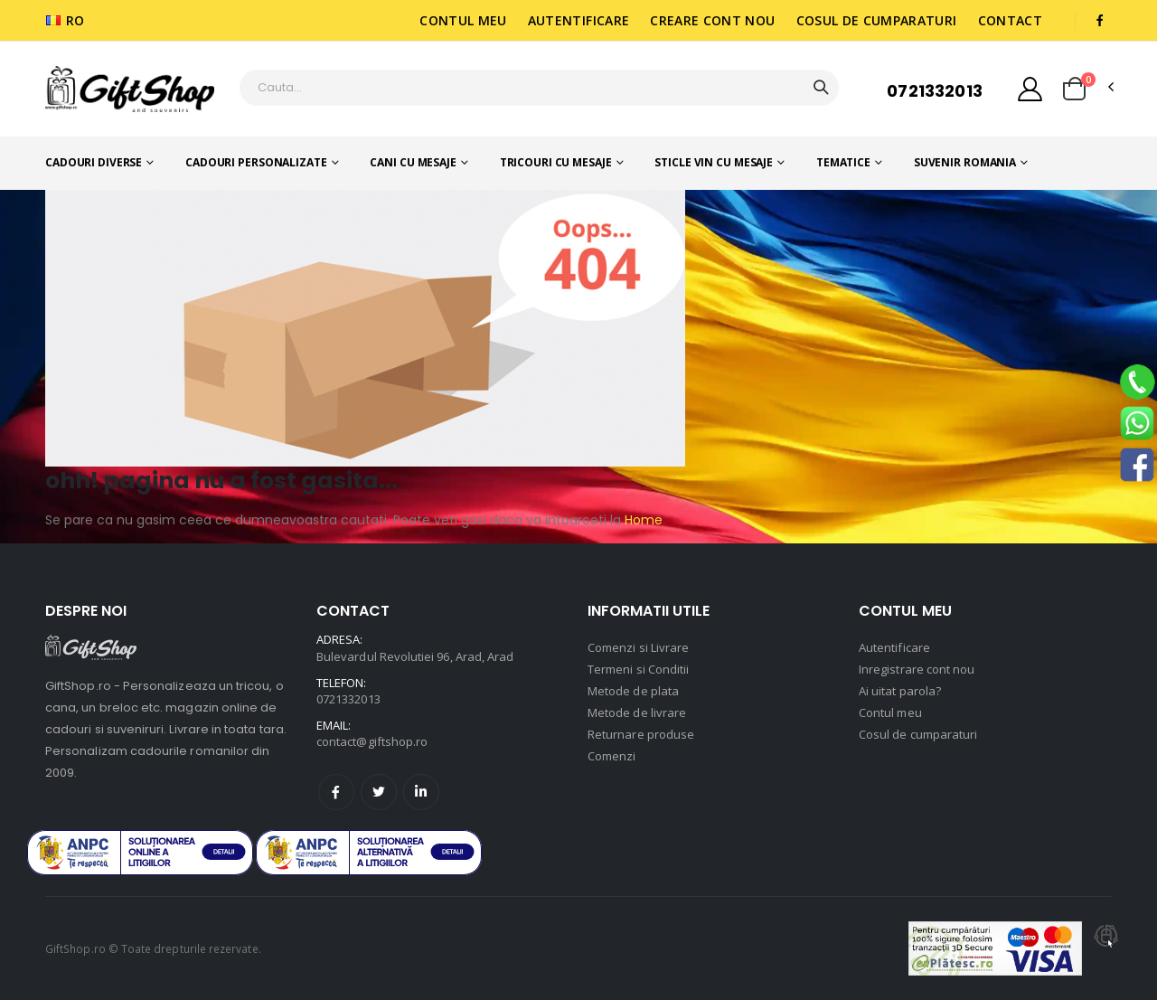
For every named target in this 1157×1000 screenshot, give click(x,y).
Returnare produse (641, 734)
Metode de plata (633, 691)
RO (65, 20)
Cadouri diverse (93, 162)
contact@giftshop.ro (372, 741)
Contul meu (463, 20)
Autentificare (579, 20)
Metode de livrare (637, 712)
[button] (1074, 88)
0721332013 (935, 90)
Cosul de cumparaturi (876, 20)
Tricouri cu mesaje (556, 162)
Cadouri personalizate (255, 162)
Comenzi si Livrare (638, 647)
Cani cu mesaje (413, 162)
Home (642, 520)
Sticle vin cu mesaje (713, 162)
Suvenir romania (965, 162)
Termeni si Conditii (638, 669)
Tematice (843, 162)
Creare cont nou (712, 20)
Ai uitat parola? (900, 691)
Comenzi (611, 756)
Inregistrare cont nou (916, 669)
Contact (1010, 20)
